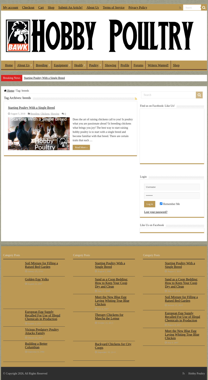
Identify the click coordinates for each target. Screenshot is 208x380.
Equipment (61, 65)
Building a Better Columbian (36, 345)
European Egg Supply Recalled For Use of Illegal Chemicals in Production (42, 315)
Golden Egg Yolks (37, 279)
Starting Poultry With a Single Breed (44, 77)
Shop (51, 7)
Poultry (94, 65)
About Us (93, 7)
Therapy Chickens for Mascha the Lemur (109, 316)
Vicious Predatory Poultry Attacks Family (42, 331)
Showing (110, 65)
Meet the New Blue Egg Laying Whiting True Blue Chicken (112, 300)
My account (10, 7)
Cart (41, 7)
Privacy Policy (138, 7)
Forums (138, 65)
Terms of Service (114, 7)
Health (78, 65)
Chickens (45, 113)
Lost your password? (155, 212)
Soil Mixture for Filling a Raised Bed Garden (41, 265)
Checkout (28, 7)
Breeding (42, 65)
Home (9, 65)
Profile (125, 65)
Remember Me (170, 204)
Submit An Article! (70, 7)
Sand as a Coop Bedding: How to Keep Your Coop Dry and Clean (111, 282)
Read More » (81, 147)
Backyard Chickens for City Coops (113, 346)
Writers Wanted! (158, 65)
